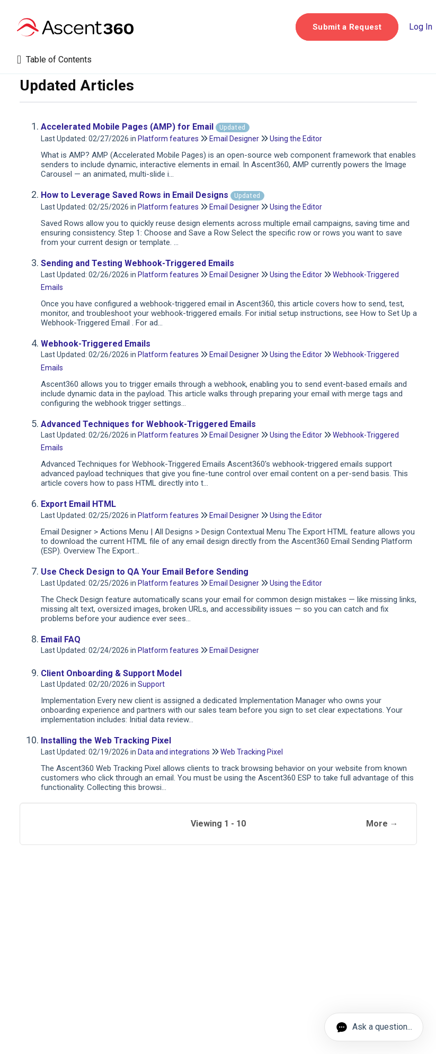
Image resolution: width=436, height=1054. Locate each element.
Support (151, 684)
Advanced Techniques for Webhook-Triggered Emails (148, 424)
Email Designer (234, 138)
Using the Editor (296, 138)
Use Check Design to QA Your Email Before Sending (144, 572)
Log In (420, 27)
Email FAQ (61, 639)
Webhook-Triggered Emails (95, 344)
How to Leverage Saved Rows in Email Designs (152, 195)
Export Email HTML (78, 504)
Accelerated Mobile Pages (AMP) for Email (145, 127)
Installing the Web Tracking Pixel (106, 740)
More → (382, 824)
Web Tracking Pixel (251, 752)
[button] (347, 27)
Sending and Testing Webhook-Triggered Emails (137, 263)
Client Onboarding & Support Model (111, 673)
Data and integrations (174, 752)
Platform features (168, 138)
